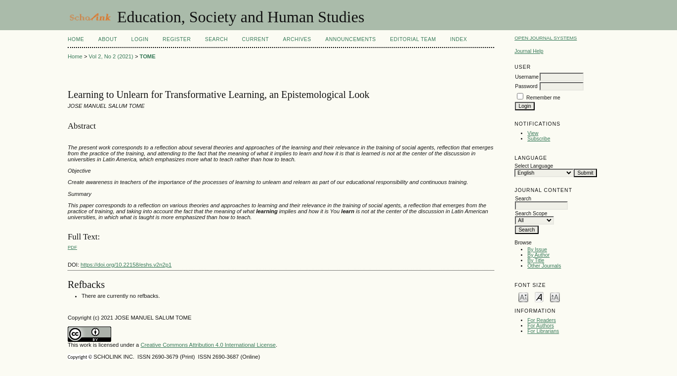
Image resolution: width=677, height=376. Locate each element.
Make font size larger (555, 296)
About (107, 39)
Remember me (543, 97)
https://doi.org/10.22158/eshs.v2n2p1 (126, 265)
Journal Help (528, 51)
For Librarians (543, 331)
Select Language (533, 166)
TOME (148, 56)
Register (177, 39)
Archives (297, 39)
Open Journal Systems (545, 38)
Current (255, 39)
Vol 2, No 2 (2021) (111, 56)
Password (526, 86)
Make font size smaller (523, 296)
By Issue (537, 249)
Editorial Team (413, 39)
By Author (538, 255)
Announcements (350, 39)
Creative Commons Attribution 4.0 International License (208, 345)
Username (527, 77)
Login (140, 39)
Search (216, 39)
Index (458, 39)
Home (76, 39)
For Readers (541, 320)
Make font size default (539, 296)
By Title (535, 260)
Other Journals (544, 266)
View (532, 133)
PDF (72, 247)
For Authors (540, 326)
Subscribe (538, 138)
